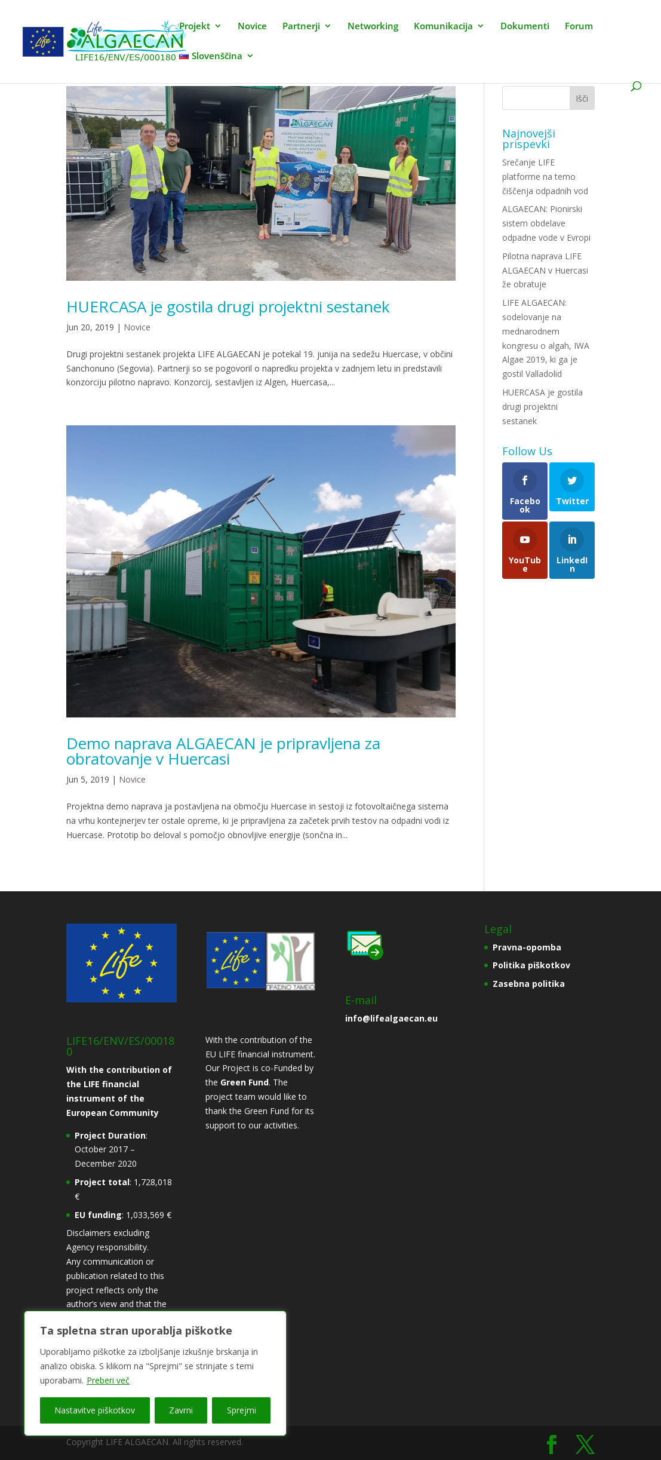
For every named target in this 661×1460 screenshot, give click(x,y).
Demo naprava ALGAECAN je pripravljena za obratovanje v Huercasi (223, 750)
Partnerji (301, 27)
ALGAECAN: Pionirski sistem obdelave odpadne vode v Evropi (546, 223)
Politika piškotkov (531, 965)
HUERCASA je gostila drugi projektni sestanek (228, 306)
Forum (579, 27)
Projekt (194, 27)
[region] (155, 1373)
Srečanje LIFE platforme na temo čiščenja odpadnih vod (545, 177)
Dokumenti (524, 27)
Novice (252, 27)
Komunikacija (443, 27)
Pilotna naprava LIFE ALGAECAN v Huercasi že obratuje (545, 270)
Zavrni (181, 1410)
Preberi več (108, 1380)
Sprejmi (241, 1410)
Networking (373, 27)
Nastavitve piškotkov (94, 1410)
